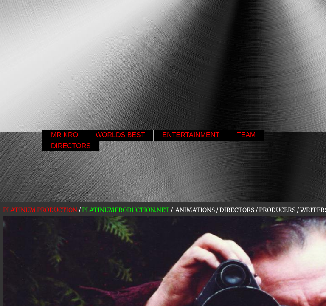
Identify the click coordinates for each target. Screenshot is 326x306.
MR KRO (64, 135)
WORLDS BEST (120, 135)
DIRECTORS (71, 146)
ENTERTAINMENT (190, 135)
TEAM (246, 135)
